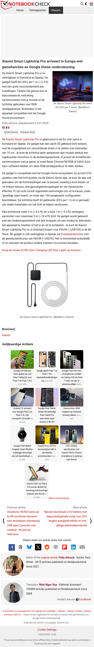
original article (49, 557)
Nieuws (55, 10)
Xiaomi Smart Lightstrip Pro (22, 139)
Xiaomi (6, 335)
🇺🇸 (3, 127)
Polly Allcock (66, 557)
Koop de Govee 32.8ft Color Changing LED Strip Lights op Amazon (41, 250)
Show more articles (59, 498)
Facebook (83, 599)
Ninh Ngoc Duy (48, 584)
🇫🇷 (7, 127)
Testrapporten (37, 10)
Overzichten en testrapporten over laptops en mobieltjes (29, 611)
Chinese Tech (27, 132)
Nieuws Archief (75, 611)
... (90, 10)
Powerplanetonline (72, 234)
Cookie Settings (47, 629)
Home (20, 10)
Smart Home (11, 132)
